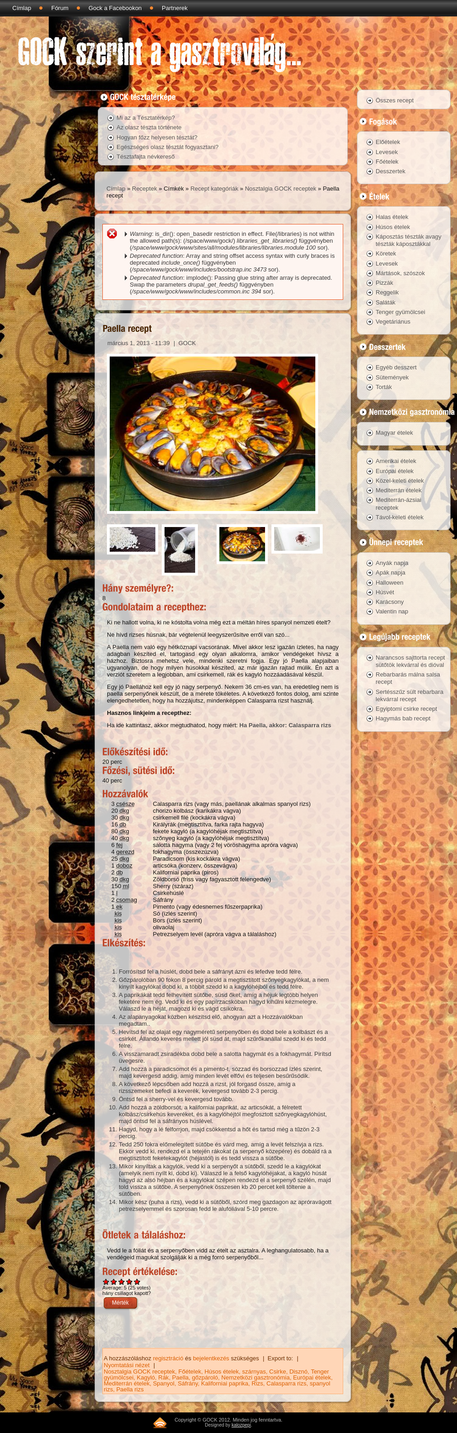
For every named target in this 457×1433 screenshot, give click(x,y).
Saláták (385, 302)
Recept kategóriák (215, 188)
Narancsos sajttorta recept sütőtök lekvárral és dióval (410, 661)
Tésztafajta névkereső (146, 156)
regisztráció (168, 1358)
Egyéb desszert (396, 367)
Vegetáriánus (393, 321)
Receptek (144, 188)
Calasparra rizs (286, 1383)
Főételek (189, 1371)
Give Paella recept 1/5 (106, 1281)
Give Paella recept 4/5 (129, 1281)
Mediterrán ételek (126, 1383)
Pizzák (384, 282)
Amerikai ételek (396, 461)
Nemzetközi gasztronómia (255, 1377)
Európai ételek (312, 1377)
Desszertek (390, 171)
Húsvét (385, 592)
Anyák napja (392, 562)
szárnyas (254, 1371)
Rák (163, 1377)
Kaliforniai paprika (224, 1383)
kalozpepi (241, 1425)
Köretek (386, 253)
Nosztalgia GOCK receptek (280, 188)
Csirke (277, 1371)
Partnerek (174, 8)
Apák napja (390, 572)
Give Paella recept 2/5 (114, 1281)
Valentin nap (392, 611)
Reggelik (387, 292)
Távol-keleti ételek (400, 517)
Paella (180, 1377)
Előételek (388, 142)
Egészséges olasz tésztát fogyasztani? (167, 147)
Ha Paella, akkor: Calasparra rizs (285, 725)
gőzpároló (205, 1377)
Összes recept (395, 100)
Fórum (60, 8)
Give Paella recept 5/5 (137, 1281)
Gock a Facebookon (115, 8)
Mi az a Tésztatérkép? (146, 117)
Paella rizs (129, 1389)
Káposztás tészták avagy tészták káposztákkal (408, 240)
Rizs (257, 1383)
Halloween (390, 582)
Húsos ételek (221, 1371)
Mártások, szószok (400, 273)
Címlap (21, 8)
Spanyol (164, 1383)
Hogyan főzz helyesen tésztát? (157, 137)
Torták (384, 387)
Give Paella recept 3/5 (122, 1281)
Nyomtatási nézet (126, 1365)
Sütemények (392, 377)
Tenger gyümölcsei (400, 312)
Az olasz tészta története (149, 127)
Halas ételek (392, 216)
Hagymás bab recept (403, 718)
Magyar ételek (394, 432)
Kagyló (146, 1377)
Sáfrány (188, 1383)
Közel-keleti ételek (400, 480)
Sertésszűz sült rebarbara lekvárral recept (409, 695)
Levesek (387, 152)
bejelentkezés (211, 1358)
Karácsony (390, 601)
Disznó (298, 1371)
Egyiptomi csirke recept (406, 708)
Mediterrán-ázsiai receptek (398, 503)
